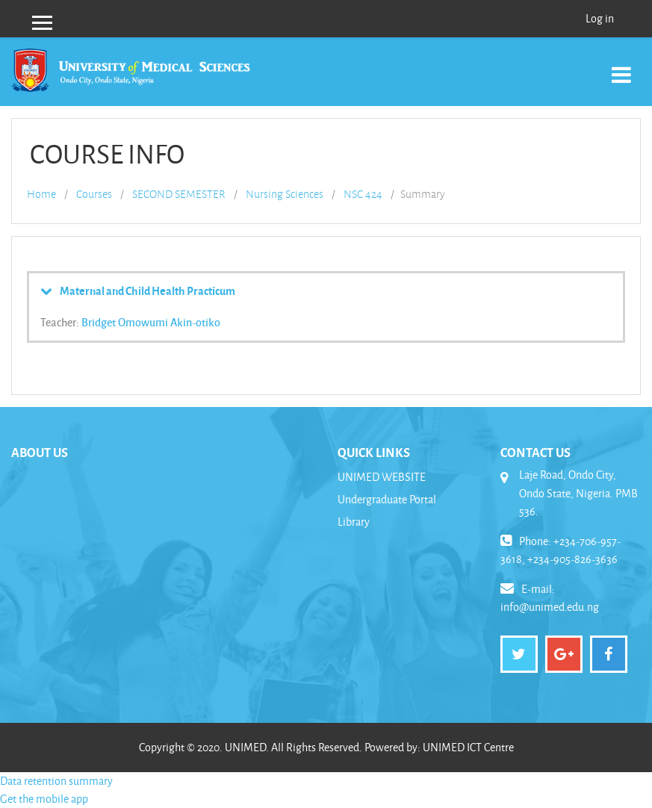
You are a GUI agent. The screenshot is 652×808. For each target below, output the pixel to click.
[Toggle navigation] (621, 67)
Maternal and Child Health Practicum (147, 290)
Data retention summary (56, 781)
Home (41, 194)
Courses (94, 194)
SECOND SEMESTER (179, 194)
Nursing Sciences (284, 194)
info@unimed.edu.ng (549, 607)
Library (354, 521)
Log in (600, 18)
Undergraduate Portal (387, 499)
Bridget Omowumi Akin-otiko (150, 321)
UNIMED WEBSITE (382, 477)
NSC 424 (363, 194)
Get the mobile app (44, 799)
